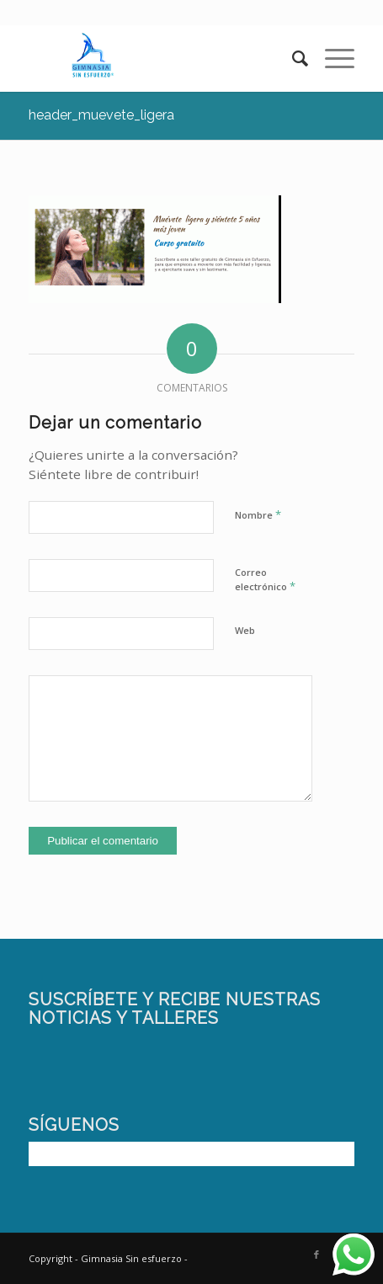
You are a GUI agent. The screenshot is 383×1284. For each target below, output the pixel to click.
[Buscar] (291, 58)
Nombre (258, 514)
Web (245, 630)
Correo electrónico (265, 580)
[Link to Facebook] (316, 1254)
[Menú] (331, 58)
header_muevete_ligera (101, 115)
